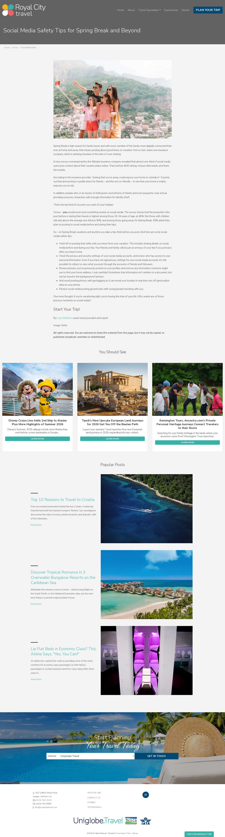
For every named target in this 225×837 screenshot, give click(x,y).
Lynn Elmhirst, (64, 318)
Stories (185, 10)
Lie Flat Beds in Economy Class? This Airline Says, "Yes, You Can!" (63, 651)
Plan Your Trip (208, 10)
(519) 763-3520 (44, 800)
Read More (36, 525)
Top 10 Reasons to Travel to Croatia (63, 499)
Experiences (171, 10)
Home (120, 10)
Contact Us (93, 797)
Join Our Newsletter (199, 834)
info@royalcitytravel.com (46, 807)
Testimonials (94, 807)
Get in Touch (156, 756)
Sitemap (135, 833)
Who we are (94, 792)
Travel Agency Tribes (123, 833)
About (131, 10)
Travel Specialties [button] (148, 10)
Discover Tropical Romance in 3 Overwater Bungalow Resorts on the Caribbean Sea (63, 577)
